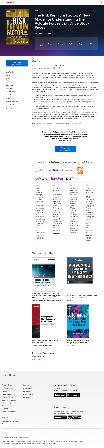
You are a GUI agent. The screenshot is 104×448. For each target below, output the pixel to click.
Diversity (5, 409)
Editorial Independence (29, 443)
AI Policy (26, 397)
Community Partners (9, 400)
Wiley (92, 44)
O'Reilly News (6, 394)
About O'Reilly (7, 385)
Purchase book (37, 359)
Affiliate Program (7, 403)
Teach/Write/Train (8, 389)
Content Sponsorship (9, 411)
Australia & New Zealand (10, 421)
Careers (4, 392)
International (7, 417)
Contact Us (27, 389)
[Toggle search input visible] (101, 2)
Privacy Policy (28, 394)
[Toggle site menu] (2, 2)
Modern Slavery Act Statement (46, 443)
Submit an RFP (6, 406)
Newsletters (27, 392)
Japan (4, 424)
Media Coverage (7, 397)
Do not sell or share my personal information (15, 437)
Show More (9, 108)
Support (26, 385)
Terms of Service (6, 443)
